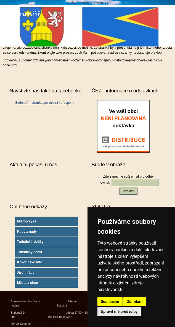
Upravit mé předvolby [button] (119, 311)
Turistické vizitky (30, 242)
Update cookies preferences (87, 2)
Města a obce (27, 283)
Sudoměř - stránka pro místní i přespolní (44, 103)
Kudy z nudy (27, 231)
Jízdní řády (26, 272)
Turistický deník (29, 252)
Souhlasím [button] (110, 301)
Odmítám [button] (135, 301)
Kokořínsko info (29, 262)
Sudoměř (21, 14)
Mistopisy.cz (26, 221)
